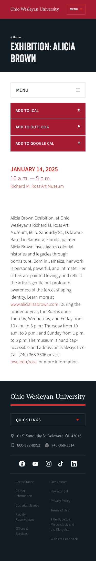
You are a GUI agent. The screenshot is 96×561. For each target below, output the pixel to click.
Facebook (22, 464)
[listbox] (48, 419)
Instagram (49, 464)
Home (17, 37)
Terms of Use (60, 510)
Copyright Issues (27, 505)
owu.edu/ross (23, 362)
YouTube (35, 464)
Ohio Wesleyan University (35, 9)
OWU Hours (59, 481)
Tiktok (61, 464)
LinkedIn (74, 464)
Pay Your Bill (59, 491)
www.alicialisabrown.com (34, 304)
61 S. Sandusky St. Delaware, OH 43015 (49, 436)
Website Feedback (64, 539)
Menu (74, 9)
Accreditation (25, 481)
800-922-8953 (28, 445)
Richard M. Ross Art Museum (37, 186)
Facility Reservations (25, 517)
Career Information (24, 493)
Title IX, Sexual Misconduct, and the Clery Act (62, 524)
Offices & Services (22, 531)
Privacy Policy (60, 500)
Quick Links (28, 420)
